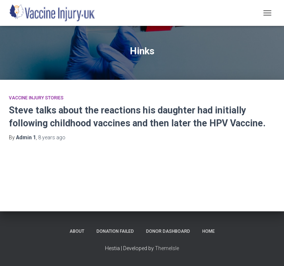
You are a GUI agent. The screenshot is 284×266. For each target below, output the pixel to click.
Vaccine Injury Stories (36, 97)
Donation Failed (115, 231)
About (77, 231)
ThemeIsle (167, 248)
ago (51, 137)
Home (208, 231)
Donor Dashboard (168, 231)
